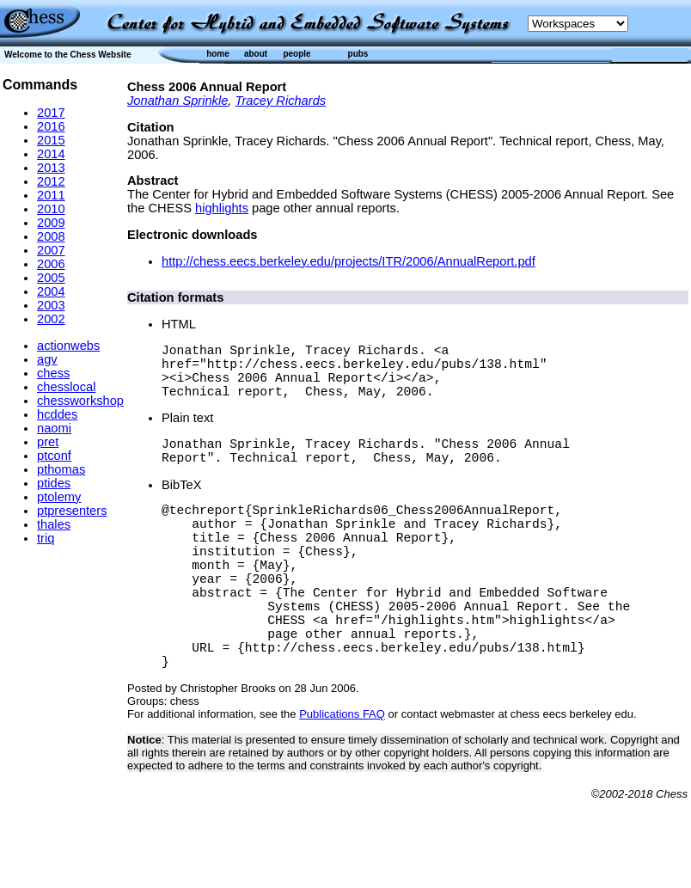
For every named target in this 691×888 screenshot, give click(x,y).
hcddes (57, 414)
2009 (51, 223)
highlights (221, 208)
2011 (51, 195)
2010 (51, 209)
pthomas (61, 469)
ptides (53, 483)
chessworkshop (80, 400)
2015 (51, 140)
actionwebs (68, 345)
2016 (51, 126)
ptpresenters (72, 510)
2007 (51, 250)
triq (45, 538)
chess (53, 373)
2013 (51, 168)
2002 (51, 319)
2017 (51, 112)
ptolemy (59, 497)
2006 (51, 264)
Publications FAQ (342, 775)
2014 (51, 154)
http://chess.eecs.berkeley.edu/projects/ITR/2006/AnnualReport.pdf (348, 261)
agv (47, 359)
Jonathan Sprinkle (177, 100)
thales (53, 524)
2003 (51, 305)
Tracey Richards (281, 100)
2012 (51, 181)
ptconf (54, 455)
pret (47, 442)
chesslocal (66, 387)
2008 (51, 236)
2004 (51, 291)
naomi (54, 428)
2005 (51, 278)
